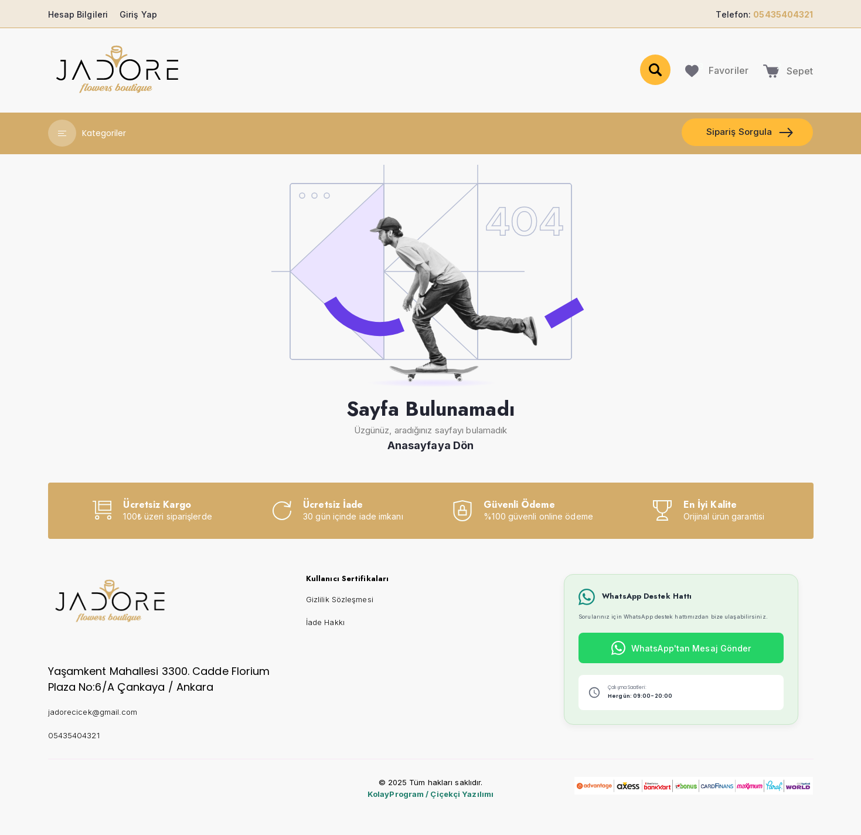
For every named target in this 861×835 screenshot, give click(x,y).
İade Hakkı (325, 622)
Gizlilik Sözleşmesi (339, 599)
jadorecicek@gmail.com (93, 712)
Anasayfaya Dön (430, 445)
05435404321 (74, 735)
